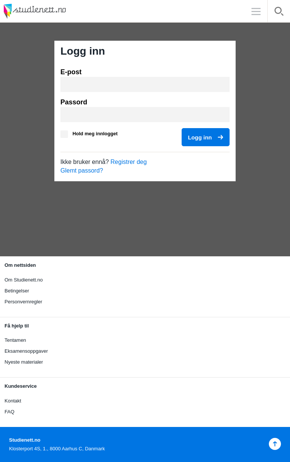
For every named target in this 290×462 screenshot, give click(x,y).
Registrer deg (129, 162)
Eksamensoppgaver (26, 351)
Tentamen (15, 340)
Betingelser (17, 291)
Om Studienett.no (24, 280)
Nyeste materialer (24, 362)
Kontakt (13, 401)
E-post (71, 72)
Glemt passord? (81, 170)
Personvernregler (23, 301)
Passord (73, 102)
